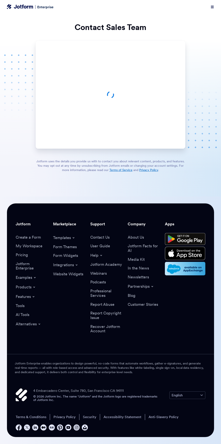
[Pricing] (22, 255)
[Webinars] (98, 273)
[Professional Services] (106, 293)
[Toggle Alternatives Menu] (28, 324)
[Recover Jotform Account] (106, 329)
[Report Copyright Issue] (106, 315)
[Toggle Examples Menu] (26, 277)
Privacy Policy (65, 417)
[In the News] (138, 268)
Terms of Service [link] (120, 170)
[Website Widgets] (68, 274)
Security (89, 417)
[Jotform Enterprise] (32, 266)
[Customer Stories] (143, 304)
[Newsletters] (138, 277)
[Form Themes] (65, 247)
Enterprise (45, 7)
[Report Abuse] (102, 304)
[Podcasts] (98, 282)
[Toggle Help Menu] (96, 255)
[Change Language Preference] (187, 395)
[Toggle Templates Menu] (64, 238)
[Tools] (20, 305)
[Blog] (132, 295)
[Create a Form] (28, 237)
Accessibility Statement (122, 417)
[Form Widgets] (65, 255)
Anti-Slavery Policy (164, 417)
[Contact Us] (100, 237)
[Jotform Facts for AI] (144, 248)
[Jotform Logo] (20, 7)
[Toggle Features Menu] (25, 296)
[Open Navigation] (212, 6)
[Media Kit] (136, 259)
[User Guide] (100, 246)
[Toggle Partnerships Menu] (141, 286)
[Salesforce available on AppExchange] (185, 268)
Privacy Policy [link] (148, 170)
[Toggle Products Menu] (26, 287)
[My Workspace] (29, 246)
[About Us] (136, 237)
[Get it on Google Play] (185, 239)
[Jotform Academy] (106, 264)
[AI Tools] (22, 314)
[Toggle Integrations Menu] (65, 265)
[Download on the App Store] (185, 253)
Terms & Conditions (31, 417)
